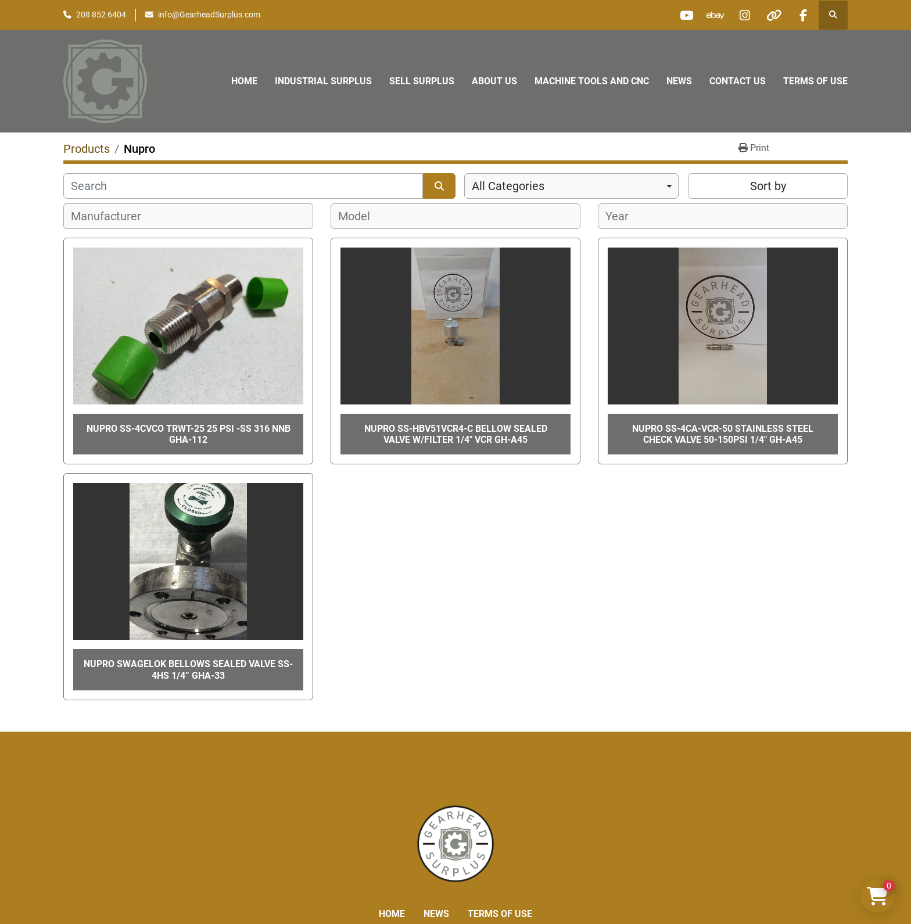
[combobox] (571, 186)
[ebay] (714, 15)
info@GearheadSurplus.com (209, 14)
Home (244, 81)
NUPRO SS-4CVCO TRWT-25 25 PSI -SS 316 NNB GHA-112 (188, 434)
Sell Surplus (421, 81)
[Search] (243, 186)
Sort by (768, 186)
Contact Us (737, 81)
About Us (494, 81)
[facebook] (802, 15)
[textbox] (112, 216)
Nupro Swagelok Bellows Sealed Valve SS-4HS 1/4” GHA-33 (188, 669)
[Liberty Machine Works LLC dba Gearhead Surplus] (455, 842)
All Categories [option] (508, 186)
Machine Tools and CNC (592, 81)
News (679, 81)
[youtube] (684, 15)
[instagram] (743, 15)
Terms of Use (815, 81)
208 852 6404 (101, 14)
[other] (773, 15)
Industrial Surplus (323, 81)
